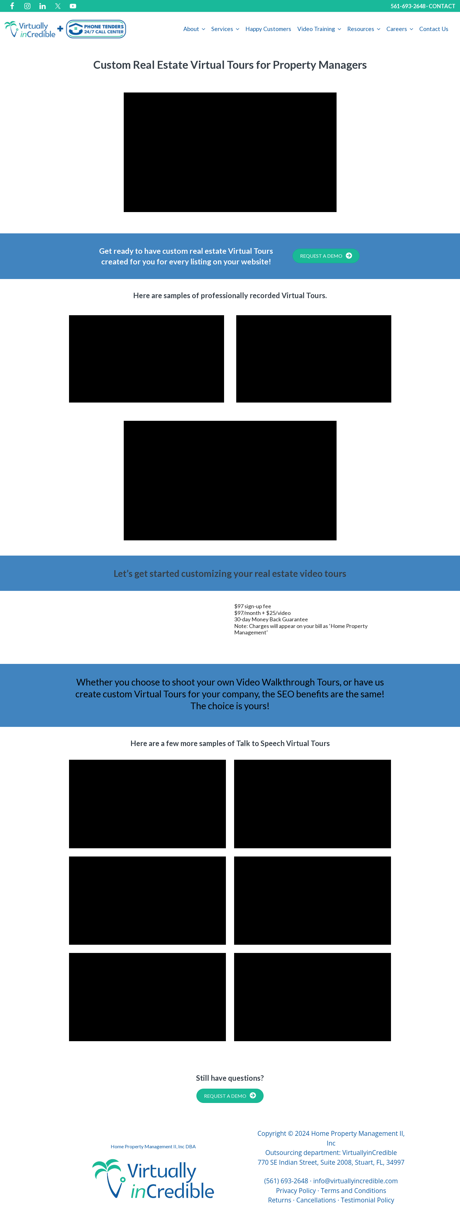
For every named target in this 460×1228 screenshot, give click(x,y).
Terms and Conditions (353, 1190)
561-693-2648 (408, 6)
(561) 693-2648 (286, 1181)
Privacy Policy (296, 1190)
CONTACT (442, 6)
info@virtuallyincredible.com (355, 1181)
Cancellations (316, 1200)
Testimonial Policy (367, 1200)
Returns (279, 1200)
